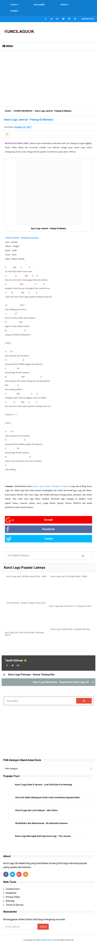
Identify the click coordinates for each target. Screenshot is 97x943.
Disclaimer (11, 887)
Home (8, 105)
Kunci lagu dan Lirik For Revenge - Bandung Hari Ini (24, 627)
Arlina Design (44, 938)
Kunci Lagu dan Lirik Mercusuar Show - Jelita (26, 570)
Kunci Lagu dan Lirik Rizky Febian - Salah (69, 570)
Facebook (30, 523)
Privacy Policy (13, 891)
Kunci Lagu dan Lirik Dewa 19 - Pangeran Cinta (70, 600)
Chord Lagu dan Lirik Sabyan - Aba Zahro (36, 804)
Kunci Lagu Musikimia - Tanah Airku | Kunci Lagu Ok (61, 676)
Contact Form (13, 883)
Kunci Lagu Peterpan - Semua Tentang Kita (31, 668)
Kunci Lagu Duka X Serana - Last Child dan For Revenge (43, 778)
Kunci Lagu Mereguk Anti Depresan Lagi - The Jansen (43, 830)
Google (29, 514)
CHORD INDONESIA (23, 105)
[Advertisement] (48, 72)
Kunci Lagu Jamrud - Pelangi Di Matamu (51, 480)
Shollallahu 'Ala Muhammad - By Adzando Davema (41, 817)
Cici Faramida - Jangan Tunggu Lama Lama (25, 597)
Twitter (29, 533)
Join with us (87, 13)
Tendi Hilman (14, 654)
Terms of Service (14, 898)
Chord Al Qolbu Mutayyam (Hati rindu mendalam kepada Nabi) (47, 791)
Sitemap (10, 894)
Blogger (56, 938)
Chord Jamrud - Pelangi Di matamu (22, 231)
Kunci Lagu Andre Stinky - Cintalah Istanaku (70, 623)
